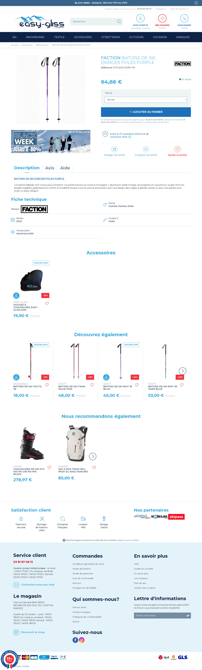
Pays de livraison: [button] (179, 9)
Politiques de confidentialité (87, 617)
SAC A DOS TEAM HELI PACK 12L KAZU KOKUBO (73, 469)
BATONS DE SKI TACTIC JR (27, 387)
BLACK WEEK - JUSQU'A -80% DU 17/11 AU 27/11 (101, 2)
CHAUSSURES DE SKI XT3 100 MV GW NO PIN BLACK (28, 470)
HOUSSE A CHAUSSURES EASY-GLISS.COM (115, 306)
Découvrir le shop (33, 632)
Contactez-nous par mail (37, 584)
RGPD (76, 621)
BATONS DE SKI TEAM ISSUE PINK (71, 387)
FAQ (136, 564)
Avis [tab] (49, 168)
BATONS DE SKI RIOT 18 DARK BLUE (162, 387)
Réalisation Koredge (21, 666)
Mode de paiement (83, 573)
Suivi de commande (83, 578)
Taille (109, 93)
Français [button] (161, 9)
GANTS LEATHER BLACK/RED (68, 305)
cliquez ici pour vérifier (128, 540)
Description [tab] (27, 167)
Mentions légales (81, 612)
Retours (77, 583)
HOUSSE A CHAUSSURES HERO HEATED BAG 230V (25, 306)
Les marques (141, 578)
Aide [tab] (65, 168)
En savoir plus (151, 556)
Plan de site (140, 583)
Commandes (88, 556)
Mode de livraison (82, 569)
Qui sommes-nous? (96, 599)
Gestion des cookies (144, 588)
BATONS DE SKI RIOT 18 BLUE (117, 387)
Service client (79, 607)
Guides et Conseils (143, 569)
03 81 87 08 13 (144, 9)
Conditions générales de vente (88, 564)
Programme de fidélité (84, 588)
